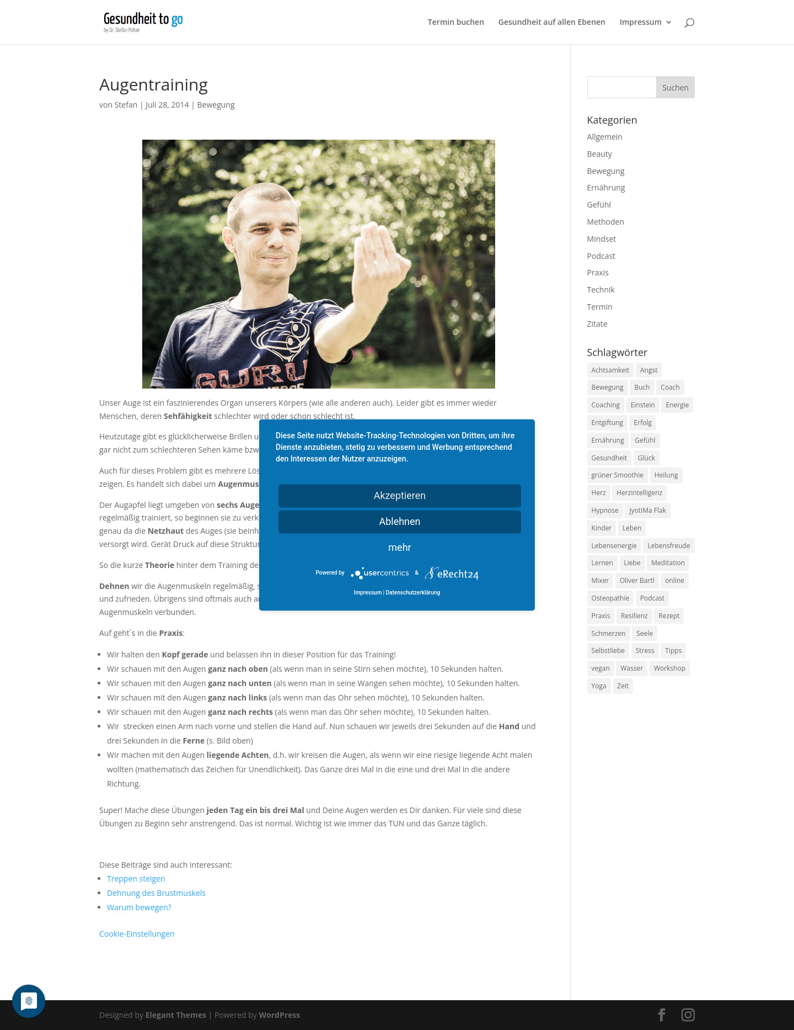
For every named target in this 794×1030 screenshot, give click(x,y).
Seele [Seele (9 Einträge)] (644, 633)
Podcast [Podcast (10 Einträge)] (652, 598)
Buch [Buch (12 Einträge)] (642, 387)
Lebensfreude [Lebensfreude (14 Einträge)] (668, 545)
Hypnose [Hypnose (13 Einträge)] (605, 510)
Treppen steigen (136, 878)
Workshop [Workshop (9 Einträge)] (669, 668)
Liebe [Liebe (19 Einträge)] (632, 562)
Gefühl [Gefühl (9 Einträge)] (645, 440)
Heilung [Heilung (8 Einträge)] (666, 475)
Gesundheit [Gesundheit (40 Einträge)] (609, 458)
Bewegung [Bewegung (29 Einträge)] (608, 387)
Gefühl (599, 204)
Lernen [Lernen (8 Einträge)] (602, 562)
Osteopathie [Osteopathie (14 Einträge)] (611, 598)
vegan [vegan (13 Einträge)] (601, 668)
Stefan (126, 104)
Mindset (601, 238)
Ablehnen (399, 521)
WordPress (279, 1015)
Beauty (599, 153)
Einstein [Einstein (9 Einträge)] (643, 405)
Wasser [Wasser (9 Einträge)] (631, 668)
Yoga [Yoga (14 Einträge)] (599, 686)
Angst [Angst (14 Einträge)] (648, 370)
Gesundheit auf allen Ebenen (551, 22)
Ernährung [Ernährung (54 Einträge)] (608, 440)
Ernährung (606, 187)
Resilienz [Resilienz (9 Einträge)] (634, 615)
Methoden (605, 221)
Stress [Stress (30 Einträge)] (645, 650)
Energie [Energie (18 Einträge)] (677, 405)
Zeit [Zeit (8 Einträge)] (623, 686)
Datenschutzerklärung (413, 593)
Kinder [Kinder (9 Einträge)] (602, 528)
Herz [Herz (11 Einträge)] (599, 492)
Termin (600, 306)
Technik (601, 289)
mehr (399, 547)
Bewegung (216, 104)
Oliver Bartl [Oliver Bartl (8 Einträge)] (637, 580)
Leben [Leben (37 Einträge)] (632, 528)
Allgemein (605, 136)
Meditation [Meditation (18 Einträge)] (668, 562)
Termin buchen (456, 22)
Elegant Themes (176, 1015)
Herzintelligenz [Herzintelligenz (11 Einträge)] (639, 492)
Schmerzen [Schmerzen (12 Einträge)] (609, 633)
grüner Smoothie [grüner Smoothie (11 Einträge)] (617, 475)
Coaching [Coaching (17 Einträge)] (606, 405)
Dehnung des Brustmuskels (156, 893)
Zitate (597, 323)
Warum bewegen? (139, 907)
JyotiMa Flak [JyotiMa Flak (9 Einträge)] (647, 510)
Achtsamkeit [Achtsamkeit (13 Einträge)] (611, 370)
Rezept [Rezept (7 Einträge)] (668, 615)
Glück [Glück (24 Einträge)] (646, 458)
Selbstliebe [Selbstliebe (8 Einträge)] (608, 650)
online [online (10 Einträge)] (674, 580)
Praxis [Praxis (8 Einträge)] (601, 615)
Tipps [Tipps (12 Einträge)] (673, 650)
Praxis (598, 272)
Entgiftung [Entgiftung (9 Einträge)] (607, 422)
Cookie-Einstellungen (137, 933)
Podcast (601, 256)
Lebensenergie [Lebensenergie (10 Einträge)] (614, 545)
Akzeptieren (400, 495)
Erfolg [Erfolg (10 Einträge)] (643, 422)
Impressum (641, 22)
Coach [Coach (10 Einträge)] (670, 387)
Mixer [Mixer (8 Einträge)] (600, 580)
